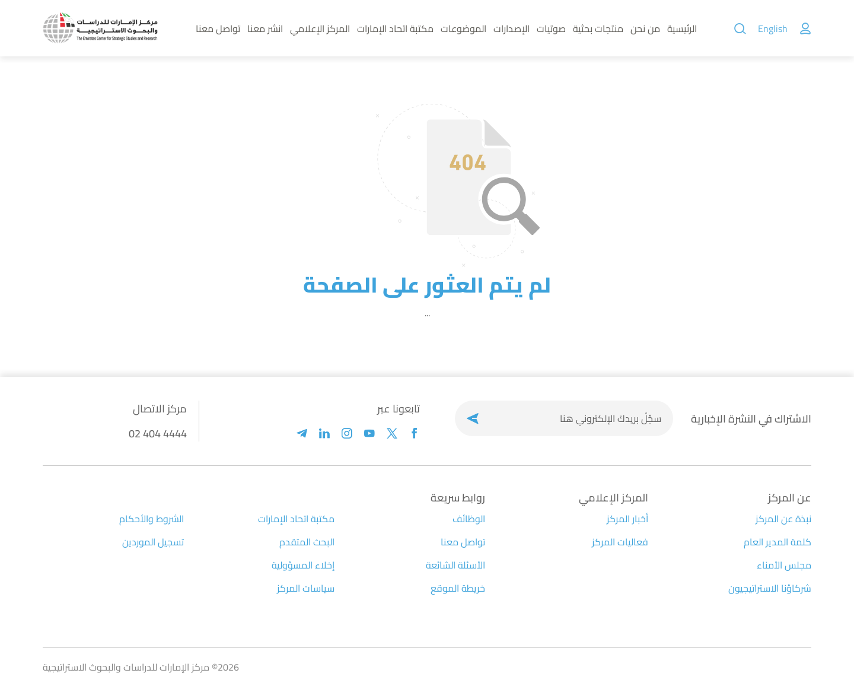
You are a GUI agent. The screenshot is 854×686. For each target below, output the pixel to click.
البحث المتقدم (306, 542)
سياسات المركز (305, 588)
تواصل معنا (218, 28)
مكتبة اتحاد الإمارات (395, 28)
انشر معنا (265, 28)
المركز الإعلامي (320, 28)
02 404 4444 (158, 433)
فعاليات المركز (620, 542)
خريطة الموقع (458, 588)
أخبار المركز (627, 519)
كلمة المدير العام (777, 542)
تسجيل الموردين (153, 542)
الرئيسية (682, 28)
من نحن (645, 28)
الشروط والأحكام (151, 519)
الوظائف (469, 519)
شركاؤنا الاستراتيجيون (769, 588)
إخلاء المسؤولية (303, 565)
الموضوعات (463, 28)
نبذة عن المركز (783, 519)
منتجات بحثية (598, 28)
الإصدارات (511, 28)
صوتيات (551, 28)
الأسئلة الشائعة (455, 565)
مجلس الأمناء (784, 565)
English (773, 28)
